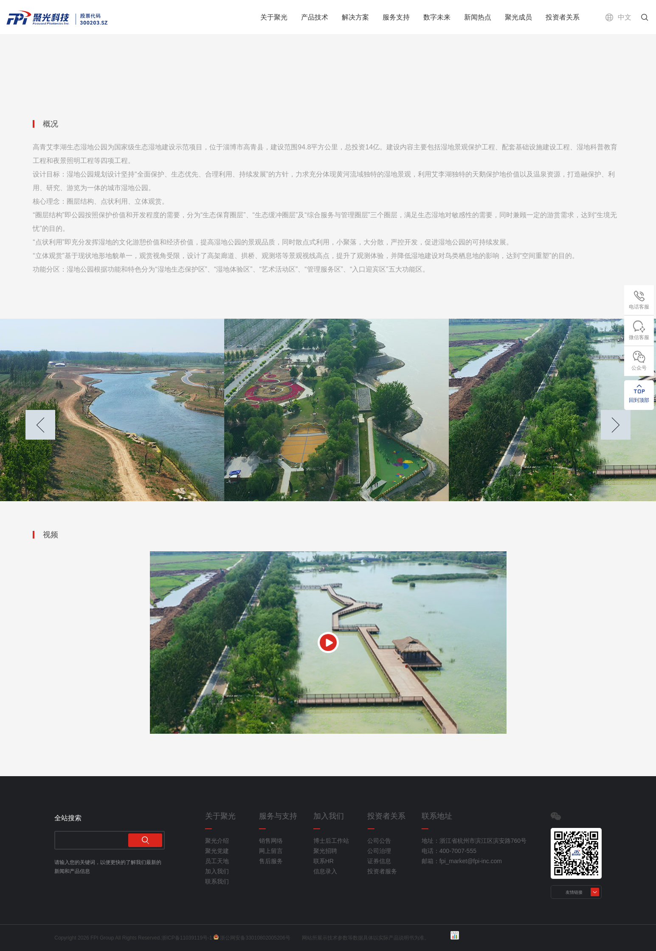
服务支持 (396, 17)
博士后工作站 (331, 841)
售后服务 (271, 861)
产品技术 (314, 17)
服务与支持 (278, 816)
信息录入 (325, 871)
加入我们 (217, 871)
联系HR (323, 861)
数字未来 (436, 17)
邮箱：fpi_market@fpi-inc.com (462, 861)
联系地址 (437, 816)
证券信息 (379, 861)
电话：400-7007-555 (449, 851)
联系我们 (217, 881)
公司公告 (379, 841)
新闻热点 (477, 17)
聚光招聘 (325, 851)
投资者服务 (382, 871)
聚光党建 (217, 851)
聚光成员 (518, 17)
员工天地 (217, 861)
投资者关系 (563, 17)
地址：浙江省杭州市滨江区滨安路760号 (464, 841)
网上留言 (271, 851)
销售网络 (271, 841)
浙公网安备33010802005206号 (255, 938)
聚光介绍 (217, 841)
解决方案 (355, 17)
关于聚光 (273, 17)
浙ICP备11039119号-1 (186, 938)
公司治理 (379, 851)
